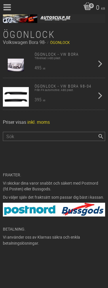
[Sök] (100, 136)
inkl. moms (38, 122)
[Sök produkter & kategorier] (54, 136)
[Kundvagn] (92, 8)
